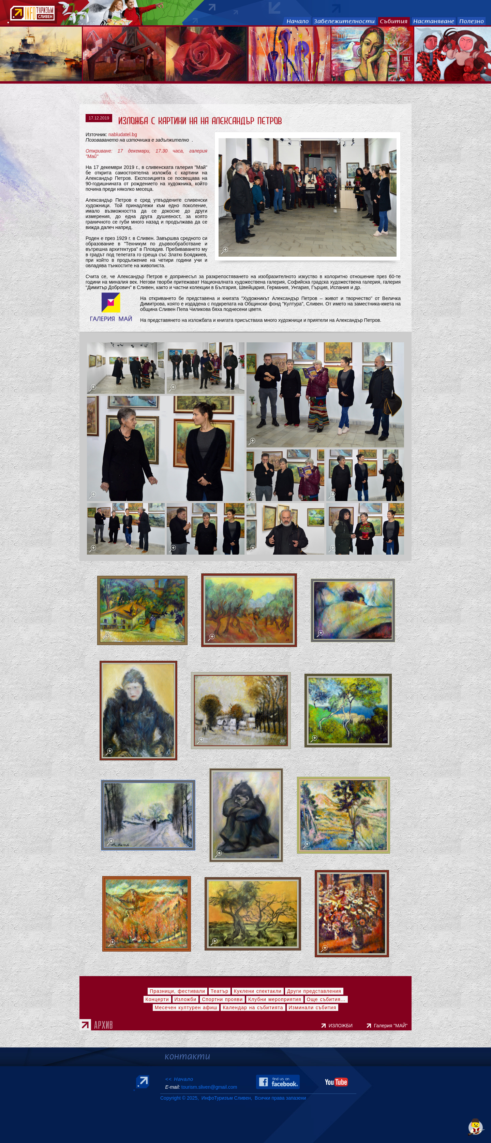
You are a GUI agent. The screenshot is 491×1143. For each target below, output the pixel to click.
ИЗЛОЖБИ (341, 1025)
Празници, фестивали (177, 991)
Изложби (186, 999)
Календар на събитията (253, 1007)
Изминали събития (313, 1007)
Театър (219, 991)
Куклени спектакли (258, 991)
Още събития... (326, 999)
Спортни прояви (222, 999)
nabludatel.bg (122, 134)
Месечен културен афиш (186, 1007)
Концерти (157, 999)
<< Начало (179, 1079)
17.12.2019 (99, 118)
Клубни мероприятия (274, 999)
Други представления (314, 991)
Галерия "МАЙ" (392, 1025)
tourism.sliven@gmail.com (209, 1087)
